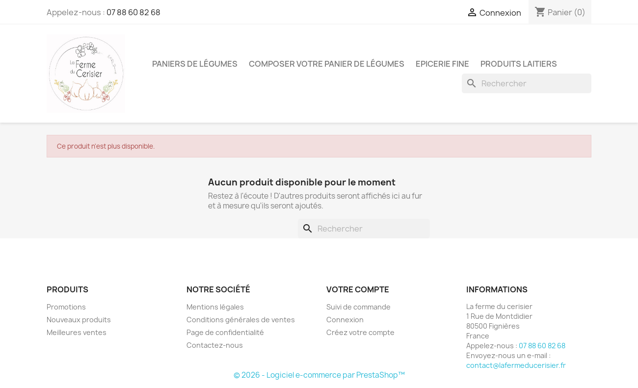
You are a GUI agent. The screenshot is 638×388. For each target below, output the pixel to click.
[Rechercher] (526, 83)
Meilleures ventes (76, 332)
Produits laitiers (518, 63)
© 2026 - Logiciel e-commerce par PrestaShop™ (319, 375)
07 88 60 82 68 (133, 12)
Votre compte (357, 289)
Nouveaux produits (79, 319)
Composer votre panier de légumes (326, 63)
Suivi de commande (358, 306)
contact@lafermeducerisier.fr (516, 365)
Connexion (345, 319)
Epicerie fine (442, 63)
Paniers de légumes (195, 63)
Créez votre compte (360, 332)
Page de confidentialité (225, 332)
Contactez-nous (214, 345)
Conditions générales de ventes (240, 319)
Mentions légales (215, 306)
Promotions (66, 306)
